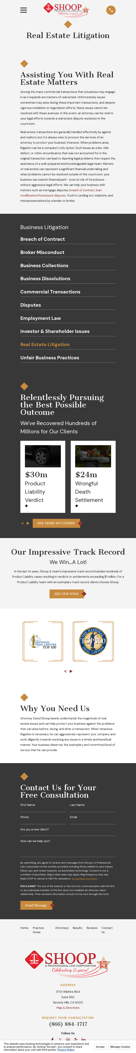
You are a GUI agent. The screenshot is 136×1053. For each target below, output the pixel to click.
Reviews (91, 929)
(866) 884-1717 (68, 1026)
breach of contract (82, 190)
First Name (27, 804)
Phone (24, 817)
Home (24, 929)
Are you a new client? (34, 829)
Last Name (77, 804)
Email (73, 817)
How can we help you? (35, 841)
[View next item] (28, 523)
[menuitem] (67, 240)
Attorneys (62, 929)
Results (77, 929)
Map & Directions (67, 1009)
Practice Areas (38, 931)
